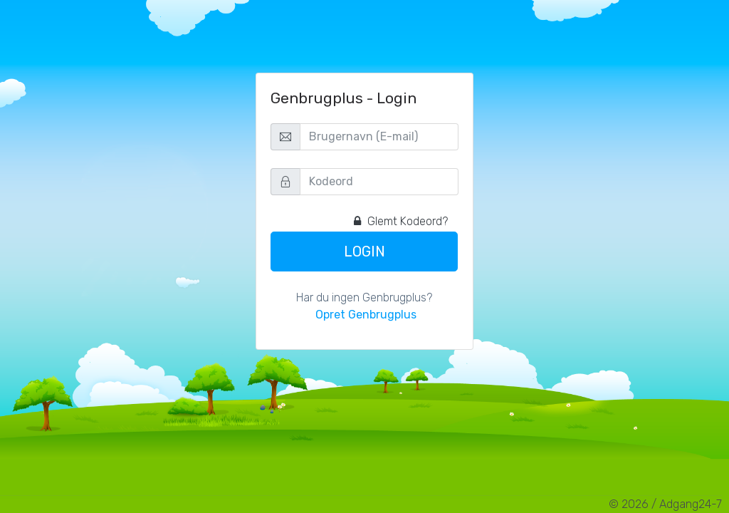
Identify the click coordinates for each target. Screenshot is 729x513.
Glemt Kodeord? (401, 221)
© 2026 (629, 504)
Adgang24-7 (690, 504)
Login (364, 251)
